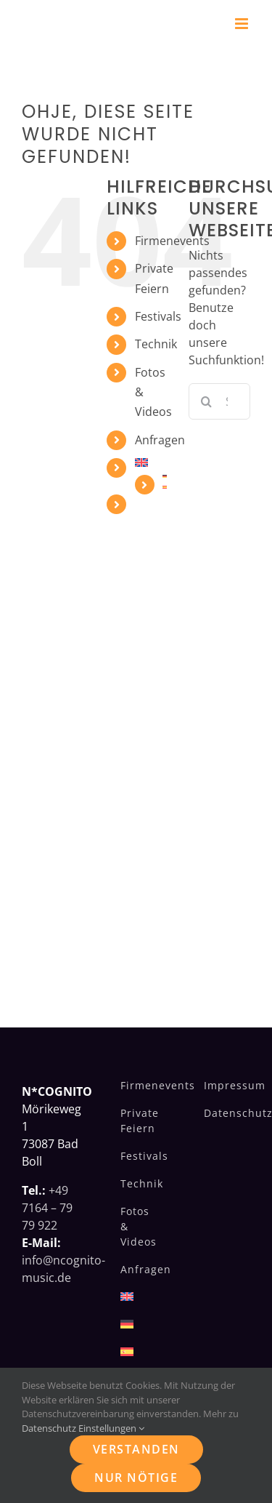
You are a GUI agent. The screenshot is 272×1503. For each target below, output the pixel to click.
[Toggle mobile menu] (242, 23)
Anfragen (160, 440)
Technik (156, 344)
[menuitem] (151, 462)
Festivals (158, 316)
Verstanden (136, 1449)
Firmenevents (172, 241)
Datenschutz (49, 1428)
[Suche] (207, 401)
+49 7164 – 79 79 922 (47, 1207)
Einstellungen (111, 1428)
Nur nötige (136, 1478)
